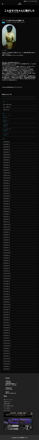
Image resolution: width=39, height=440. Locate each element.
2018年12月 (6, 252)
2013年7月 (5, 353)
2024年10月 (6, 157)
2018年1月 (5, 271)
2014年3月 (5, 333)
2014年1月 (5, 338)
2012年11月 (6, 361)
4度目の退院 (5, 124)
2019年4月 (5, 245)
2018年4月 (5, 263)
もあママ (9, 22)
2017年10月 (6, 278)
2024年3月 (5, 167)
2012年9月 (5, 366)
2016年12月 (6, 299)
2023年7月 (5, 185)
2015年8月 (5, 309)
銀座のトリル (11, 12)
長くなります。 (7, 410)
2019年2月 (5, 247)
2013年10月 (6, 345)
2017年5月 (5, 289)
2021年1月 (5, 206)
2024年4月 (5, 165)
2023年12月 (6, 172)
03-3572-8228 (33, 1)
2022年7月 (5, 201)
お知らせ (5, 109)
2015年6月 (5, 314)
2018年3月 (5, 265)
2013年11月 (6, 343)
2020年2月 (5, 219)
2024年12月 (6, 154)
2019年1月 (5, 250)
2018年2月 (5, 268)
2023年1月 (5, 193)
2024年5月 (5, 162)
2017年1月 (5, 296)
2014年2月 (5, 335)
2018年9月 (5, 255)
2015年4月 (5, 320)
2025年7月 (5, 142)
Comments (23, 22)
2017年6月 (5, 286)
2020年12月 (6, 209)
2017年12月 (6, 273)
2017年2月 (5, 294)
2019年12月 (6, 224)
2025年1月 (5, 152)
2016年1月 (5, 302)
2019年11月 (6, 227)
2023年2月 (5, 191)
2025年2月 (5, 149)
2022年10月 (6, 196)
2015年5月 (5, 317)
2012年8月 (5, 369)
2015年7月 (5, 312)
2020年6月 (5, 211)
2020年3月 (5, 216)
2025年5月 (5, 144)
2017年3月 (5, 291)
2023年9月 (5, 180)
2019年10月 (6, 229)
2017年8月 (5, 283)
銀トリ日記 (17, 12)
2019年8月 (5, 234)
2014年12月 (6, 325)
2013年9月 (5, 348)
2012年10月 (6, 363)
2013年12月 (6, 340)
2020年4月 (5, 214)
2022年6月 (5, 203)
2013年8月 (5, 351)
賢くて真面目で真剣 (7, 129)
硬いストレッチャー (7, 115)
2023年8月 (5, 183)
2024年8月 (5, 160)
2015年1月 (5, 322)
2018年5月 (5, 260)
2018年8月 (5, 258)
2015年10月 (6, 307)
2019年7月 (5, 237)
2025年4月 (5, 147)
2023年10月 (6, 178)
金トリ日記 (5, 107)
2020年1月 (5, 222)
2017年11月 (6, 276)
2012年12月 (6, 358)
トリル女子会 (5, 133)
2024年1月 (5, 170)
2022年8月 (5, 198)
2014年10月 (6, 327)
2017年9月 (5, 281)
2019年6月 (5, 240)
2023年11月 (6, 175)
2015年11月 (6, 304)
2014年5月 (5, 330)
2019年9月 (5, 232)
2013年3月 (5, 356)
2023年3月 (5, 188)
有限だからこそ (6, 120)
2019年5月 (5, 242)
